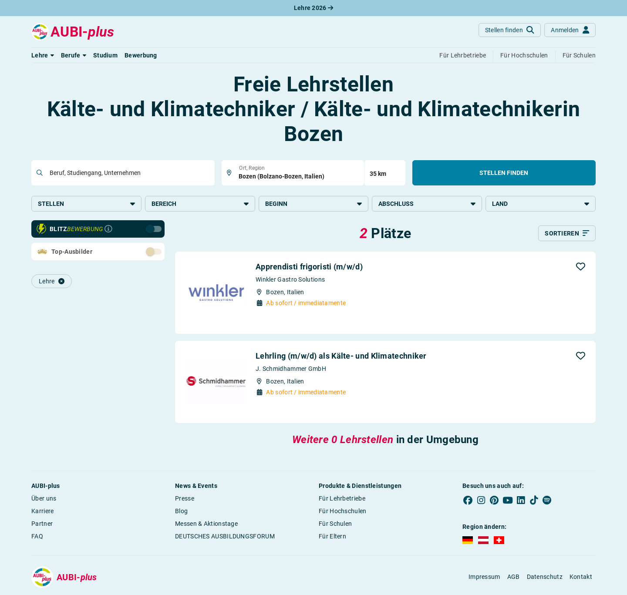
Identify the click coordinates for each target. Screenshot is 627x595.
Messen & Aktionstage (206, 523)
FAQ (37, 536)
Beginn (313, 203)
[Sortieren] (567, 233)
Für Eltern (332, 536)
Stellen (86, 203)
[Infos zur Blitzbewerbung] (108, 228)
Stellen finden (503, 172)
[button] (42, 55)
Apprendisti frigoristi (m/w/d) (309, 266)
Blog (181, 511)
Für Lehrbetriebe (342, 498)
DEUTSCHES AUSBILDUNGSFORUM (225, 536)
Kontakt (581, 576)
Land (540, 203)
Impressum (484, 576)
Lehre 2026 (314, 7)
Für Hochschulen (343, 511)
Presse (184, 498)
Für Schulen (335, 523)
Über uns (43, 498)
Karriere (42, 511)
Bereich (200, 203)
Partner (42, 523)
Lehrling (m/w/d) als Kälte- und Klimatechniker (341, 355)
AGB (513, 576)
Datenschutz (545, 576)
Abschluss (426, 203)
